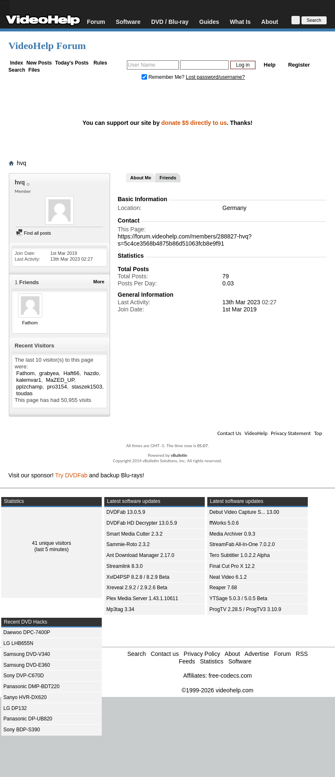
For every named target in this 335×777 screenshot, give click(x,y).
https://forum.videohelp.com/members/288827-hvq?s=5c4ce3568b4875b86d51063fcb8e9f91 (185, 240)
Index (16, 63)
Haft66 (71, 373)
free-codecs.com (230, 675)
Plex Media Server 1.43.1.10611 (142, 598)
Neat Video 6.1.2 (228, 577)
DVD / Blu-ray (169, 22)
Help (270, 65)
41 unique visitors (51, 543)
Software (128, 22)
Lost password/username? (215, 77)
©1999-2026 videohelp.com (217, 690)
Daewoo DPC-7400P (26, 632)
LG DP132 (15, 708)
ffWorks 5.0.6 (224, 523)
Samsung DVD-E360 (26, 665)
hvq (21, 163)
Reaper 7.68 (223, 588)
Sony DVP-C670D (23, 676)
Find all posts (33, 233)
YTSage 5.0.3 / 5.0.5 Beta (238, 598)
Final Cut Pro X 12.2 (232, 566)
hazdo (91, 373)
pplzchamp (29, 386)
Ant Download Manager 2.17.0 (140, 555)
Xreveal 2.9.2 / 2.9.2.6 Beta (136, 588)
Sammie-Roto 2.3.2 (127, 544)
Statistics (211, 661)
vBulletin (179, 455)
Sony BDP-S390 (21, 730)
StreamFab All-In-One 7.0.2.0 (242, 544)
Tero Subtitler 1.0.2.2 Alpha (239, 555)
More (98, 281)
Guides (209, 22)
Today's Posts (71, 63)
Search (16, 70)
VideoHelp (256, 433)
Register (299, 65)
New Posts (39, 63)
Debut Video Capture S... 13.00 (244, 512)
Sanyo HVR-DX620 (24, 697)
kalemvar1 (28, 380)
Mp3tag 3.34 (120, 609)
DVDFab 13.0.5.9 (125, 512)
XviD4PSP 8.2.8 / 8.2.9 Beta (138, 577)
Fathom (30, 322)
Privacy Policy (202, 653)
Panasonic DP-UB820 (27, 719)
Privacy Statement (291, 433)
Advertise (257, 653)
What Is (240, 22)
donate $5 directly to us (194, 122)
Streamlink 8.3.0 (124, 566)
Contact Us (229, 433)
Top (318, 433)
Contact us (165, 653)
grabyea (49, 373)
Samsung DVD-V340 (26, 654)
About (269, 22)
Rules (100, 63)
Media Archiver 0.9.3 (232, 534)
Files (34, 70)
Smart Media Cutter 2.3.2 (134, 534)
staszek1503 (87, 386)
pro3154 (57, 386)
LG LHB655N (18, 643)
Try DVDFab (71, 475)
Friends (168, 177)
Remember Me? (164, 77)
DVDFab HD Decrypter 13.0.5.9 (141, 523)
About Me (140, 177)
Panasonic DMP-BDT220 (31, 686)
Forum (96, 22)
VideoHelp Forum (47, 45)
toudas (24, 393)
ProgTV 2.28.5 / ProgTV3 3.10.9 (245, 609)
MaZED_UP (60, 380)
